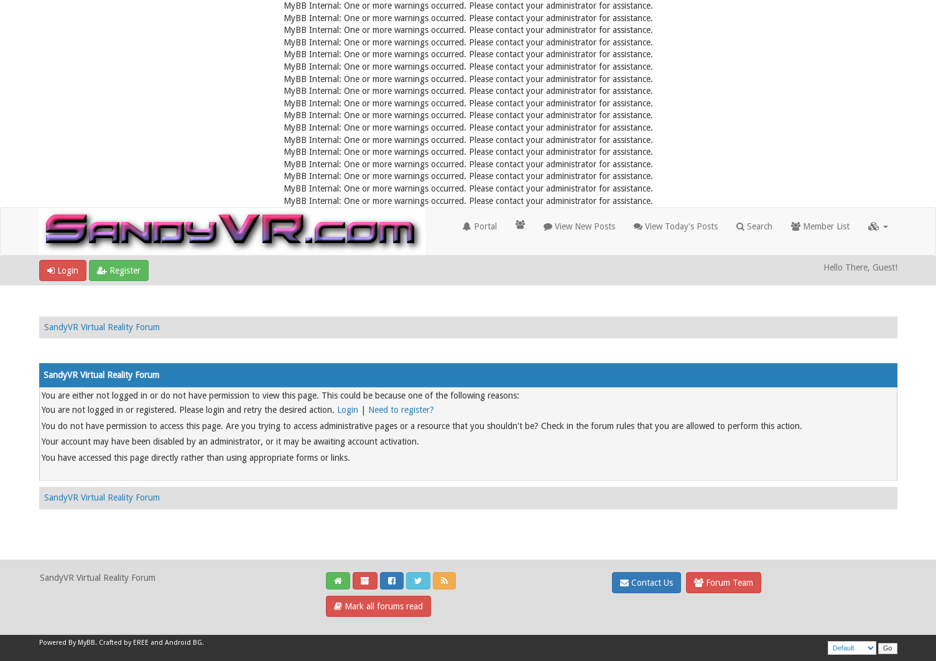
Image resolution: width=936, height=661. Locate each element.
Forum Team (723, 583)
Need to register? (401, 410)
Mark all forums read (378, 606)
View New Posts (579, 226)
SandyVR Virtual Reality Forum (102, 327)
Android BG (183, 643)
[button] (878, 226)
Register (119, 270)
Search (754, 226)
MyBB (86, 643)
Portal (480, 226)
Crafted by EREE (124, 643)
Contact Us (646, 583)
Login (62, 270)
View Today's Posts (676, 226)
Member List (820, 226)
